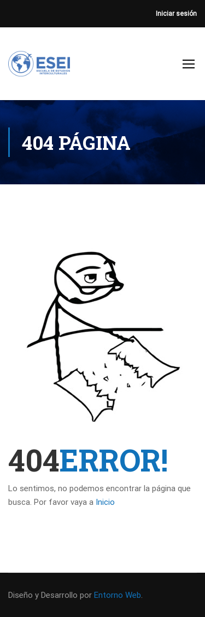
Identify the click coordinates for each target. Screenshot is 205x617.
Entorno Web (117, 595)
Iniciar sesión (176, 14)
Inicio (105, 502)
